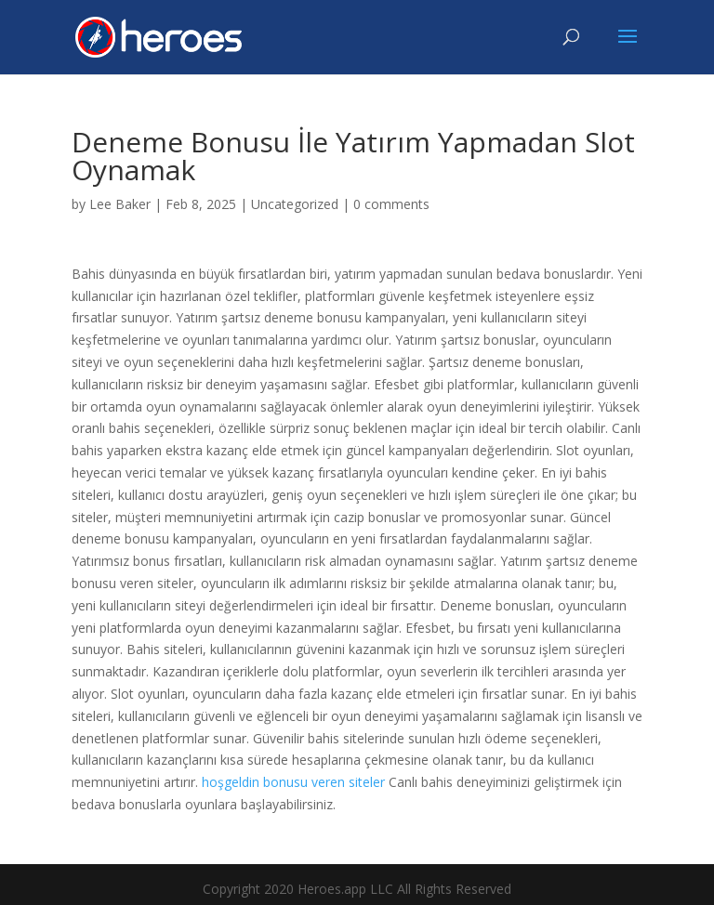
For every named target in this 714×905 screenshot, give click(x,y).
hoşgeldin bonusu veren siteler (293, 782)
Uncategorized (294, 204)
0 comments (391, 204)
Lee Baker (120, 204)
